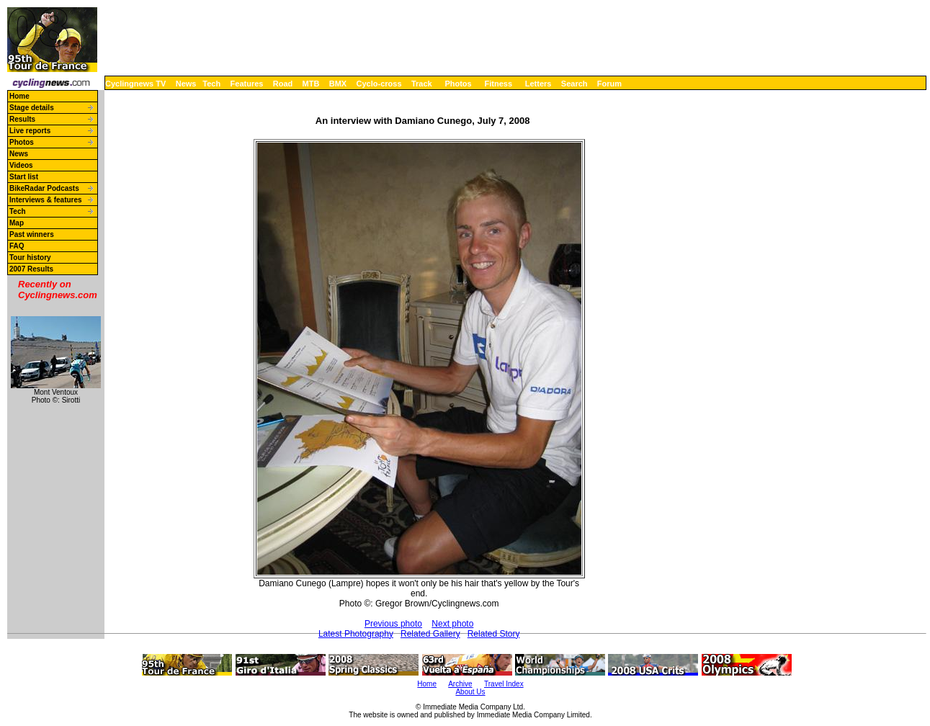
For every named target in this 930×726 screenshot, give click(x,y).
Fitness (498, 83)
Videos (21, 165)
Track (421, 83)
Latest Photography (355, 634)
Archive (460, 684)
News (186, 83)
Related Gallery (430, 634)
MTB (311, 83)
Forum (609, 83)
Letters (538, 83)
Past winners (31, 234)
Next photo (452, 624)
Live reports (29, 131)
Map (16, 223)
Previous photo (393, 624)
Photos (457, 83)
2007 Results (31, 269)
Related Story (494, 634)
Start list (23, 177)
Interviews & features (45, 200)
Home (19, 96)
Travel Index (504, 684)
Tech (211, 83)
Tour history (30, 257)
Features (247, 83)
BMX (337, 83)
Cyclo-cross (379, 83)
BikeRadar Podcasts (44, 188)
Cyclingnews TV (135, 83)
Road (283, 83)
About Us (470, 692)
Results (22, 119)
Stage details (31, 108)
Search (574, 83)
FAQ (16, 246)
